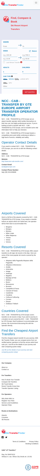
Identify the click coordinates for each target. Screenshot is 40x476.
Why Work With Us (8, 398)
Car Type (7, 76)
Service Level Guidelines (10, 403)
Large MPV (22, 79)
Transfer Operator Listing (10, 388)
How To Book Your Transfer (11, 380)
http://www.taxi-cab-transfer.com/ (12, 161)
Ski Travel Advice (7, 384)
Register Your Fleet (8, 401)
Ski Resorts (5, 419)
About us (4, 367)
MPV (7, 83)
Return (33, 51)
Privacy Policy (33, 441)
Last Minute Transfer (11, 62)
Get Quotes (30, 92)
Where (6, 42)
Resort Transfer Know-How (11, 386)
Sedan (8, 79)
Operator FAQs (7, 405)
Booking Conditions (31, 444)
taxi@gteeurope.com (8, 167)
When (20, 51)
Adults (6, 67)
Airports (4, 415)
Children (26, 67)
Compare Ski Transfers (9, 382)
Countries (5, 417)
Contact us (5, 369)
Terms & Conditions (19, 441)
